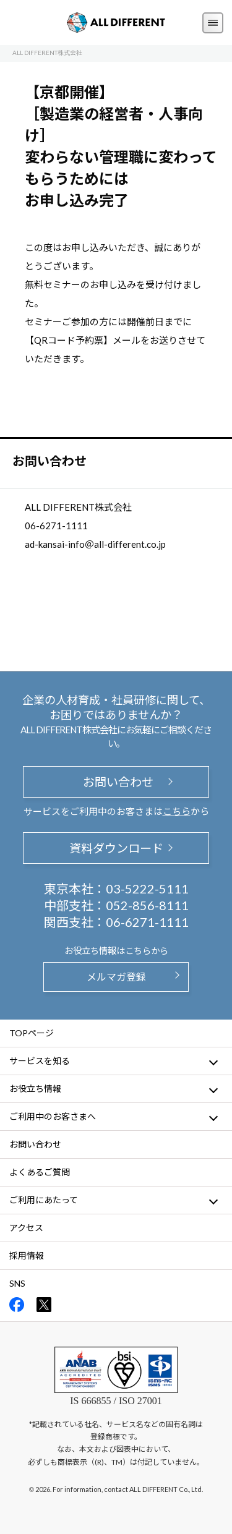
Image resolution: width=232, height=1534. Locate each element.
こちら (177, 811)
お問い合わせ (116, 782)
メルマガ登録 (116, 976)
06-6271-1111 (147, 921)
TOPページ (31, 1033)
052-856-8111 (147, 905)
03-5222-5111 (147, 888)
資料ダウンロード (116, 848)
